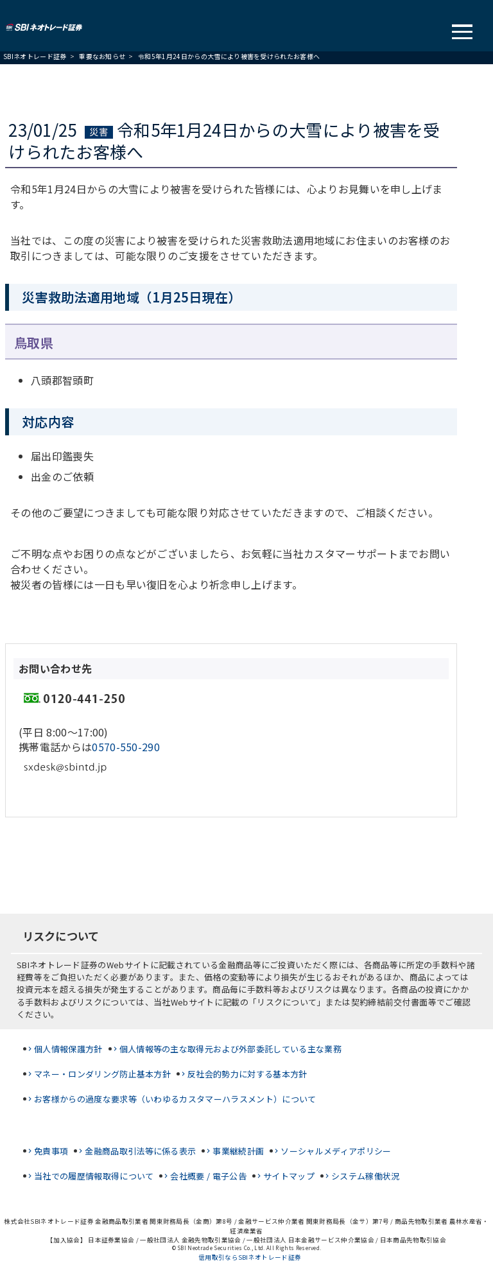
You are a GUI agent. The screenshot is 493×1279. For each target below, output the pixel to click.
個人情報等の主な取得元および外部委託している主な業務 (230, 1049)
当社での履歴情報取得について (93, 1176)
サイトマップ (289, 1176)
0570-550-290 (126, 746)
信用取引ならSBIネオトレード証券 (249, 1257)
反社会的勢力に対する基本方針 (247, 1074)
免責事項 (51, 1151)
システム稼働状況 (365, 1176)
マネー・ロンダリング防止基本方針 (102, 1074)
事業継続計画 (238, 1151)
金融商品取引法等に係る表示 (140, 1151)
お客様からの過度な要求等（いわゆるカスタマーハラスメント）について (175, 1099)
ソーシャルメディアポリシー (336, 1151)
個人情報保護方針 (68, 1049)
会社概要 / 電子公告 (208, 1176)
